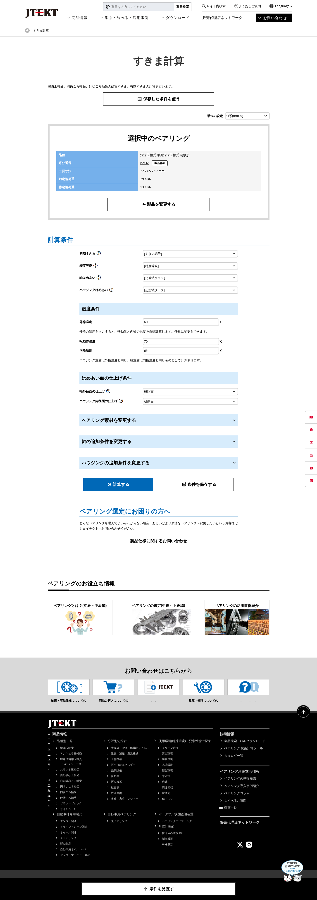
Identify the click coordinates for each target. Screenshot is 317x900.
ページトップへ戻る (303, 719)
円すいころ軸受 (69, 793)
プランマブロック (71, 810)
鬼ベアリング (119, 828)
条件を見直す (158, 889)
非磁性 (166, 783)
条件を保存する (199, 484)
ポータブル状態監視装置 (176, 821)
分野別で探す (117, 747)
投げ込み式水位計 (173, 840)
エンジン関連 (68, 828)
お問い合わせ (275, 17)
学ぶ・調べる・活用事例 (127, 17)
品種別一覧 (65, 747)
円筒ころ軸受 (68, 799)
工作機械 (116, 766)
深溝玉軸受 (67, 755)
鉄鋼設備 (116, 777)
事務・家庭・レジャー (124, 805)
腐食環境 (167, 766)
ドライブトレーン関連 (73, 833)
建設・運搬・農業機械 (124, 760)
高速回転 (167, 794)
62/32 (144, 163)
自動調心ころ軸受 (71, 788)
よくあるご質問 (250, 6)
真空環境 (167, 760)
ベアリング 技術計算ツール (243, 755)
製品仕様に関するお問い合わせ (158, 540)
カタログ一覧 (233, 762)
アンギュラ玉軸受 (71, 760)
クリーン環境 (170, 755)
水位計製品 (166, 833)
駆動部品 (65, 850)
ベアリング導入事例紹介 (241, 792)
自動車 (115, 783)
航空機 (115, 794)
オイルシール (68, 816)
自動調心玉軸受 (69, 782)
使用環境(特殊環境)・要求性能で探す (185, 747)
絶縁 (164, 788)
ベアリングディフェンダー (178, 828)
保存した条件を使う (158, 99)
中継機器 (167, 851)
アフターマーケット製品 (75, 862)
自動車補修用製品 (69, 821)
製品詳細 (159, 163)
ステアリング (68, 845)
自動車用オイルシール (73, 856)
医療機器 (116, 788)
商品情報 (80, 17)
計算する (118, 484)
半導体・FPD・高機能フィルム (130, 755)
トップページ (27, 30)
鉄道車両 (116, 800)
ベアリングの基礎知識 (240, 785)
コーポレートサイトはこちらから (49, 776)
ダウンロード (178, 17)
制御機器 (167, 845)
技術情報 (227, 740)
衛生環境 (167, 777)
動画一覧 (230, 814)
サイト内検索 (216, 6)
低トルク (167, 805)
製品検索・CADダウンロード (244, 747)
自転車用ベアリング (122, 821)
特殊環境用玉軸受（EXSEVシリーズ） (72, 768)
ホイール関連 (68, 839)
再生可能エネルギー (123, 771)
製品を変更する (158, 204)
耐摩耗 (166, 800)
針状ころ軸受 (68, 804)
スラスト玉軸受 (69, 776)
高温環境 (167, 771)
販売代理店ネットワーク (222, 17)
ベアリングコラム (237, 800)
